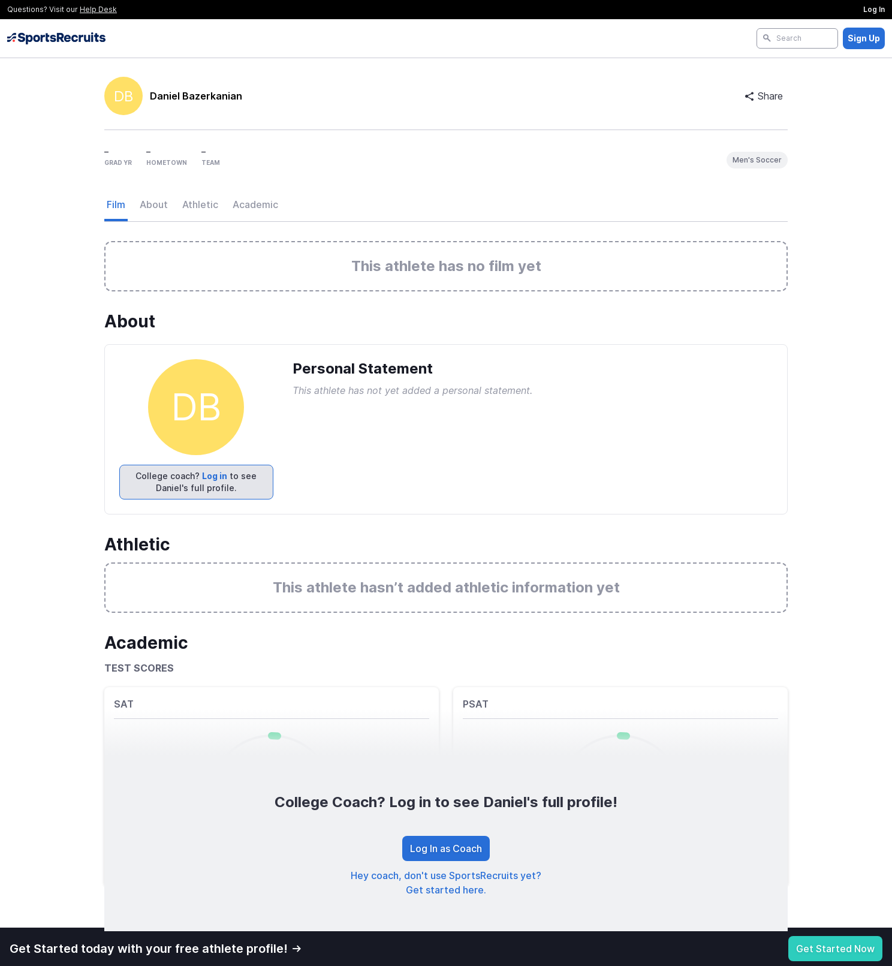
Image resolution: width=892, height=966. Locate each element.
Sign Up (864, 38)
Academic (255, 204)
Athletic (200, 204)
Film (116, 204)
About (154, 204)
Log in (214, 476)
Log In (874, 9)
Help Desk (98, 9)
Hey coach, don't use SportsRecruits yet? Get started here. (446, 882)
